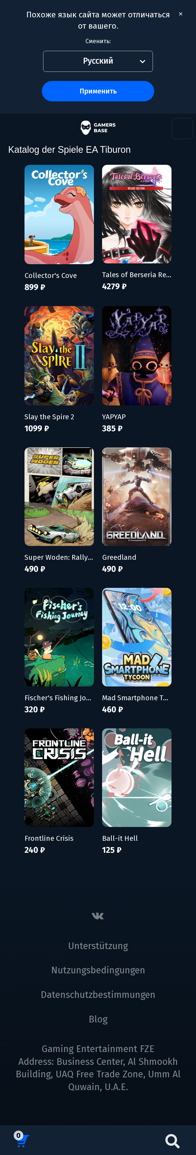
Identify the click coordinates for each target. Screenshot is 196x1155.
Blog (98, 1019)
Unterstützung (98, 946)
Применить (98, 91)
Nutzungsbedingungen (98, 970)
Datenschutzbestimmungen (98, 994)
